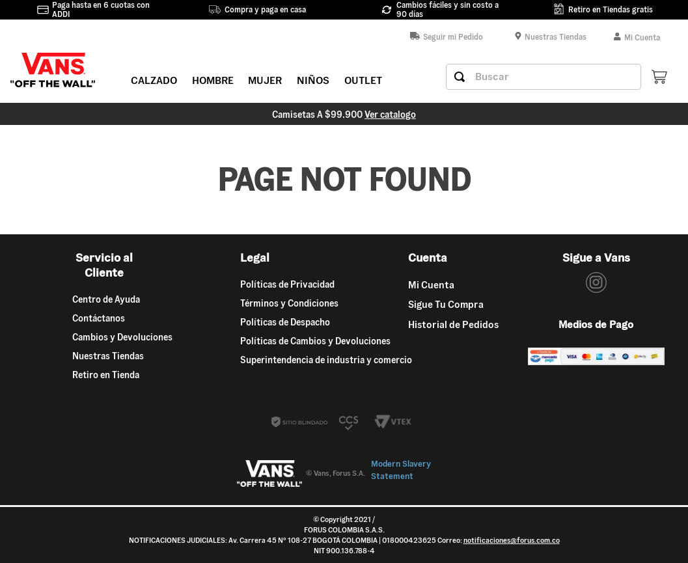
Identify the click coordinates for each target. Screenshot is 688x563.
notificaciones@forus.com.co (511, 540)
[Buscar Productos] (459, 76)
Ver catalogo (390, 114)
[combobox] (543, 77)
